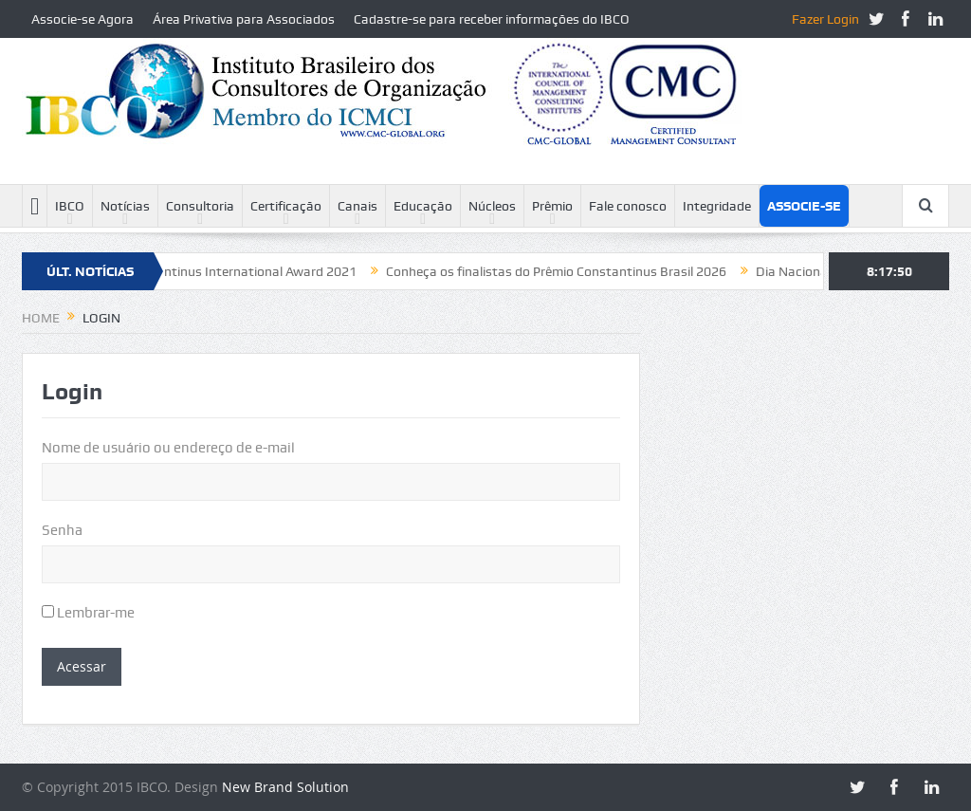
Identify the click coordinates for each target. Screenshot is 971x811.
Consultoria (200, 205)
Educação (423, 205)
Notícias (125, 205)
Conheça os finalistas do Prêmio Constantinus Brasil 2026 (563, 271)
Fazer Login (825, 19)
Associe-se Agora (82, 19)
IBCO (69, 205)
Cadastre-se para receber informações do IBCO (492, 19)
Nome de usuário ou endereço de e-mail (168, 447)
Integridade (717, 205)
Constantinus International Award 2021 (245, 271)
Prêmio (552, 205)
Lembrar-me (88, 612)
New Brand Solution (285, 787)
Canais (357, 205)
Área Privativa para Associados (244, 19)
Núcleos (492, 205)
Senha (62, 530)
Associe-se (804, 205)
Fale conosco (628, 205)
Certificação (285, 205)
